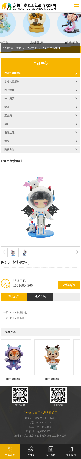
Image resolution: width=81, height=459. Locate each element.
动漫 (6, 107)
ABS (6, 124)
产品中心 (32, 48)
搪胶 (6, 141)
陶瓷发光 (9, 149)
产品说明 (13, 296)
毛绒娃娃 (9, 132)
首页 (19, 48)
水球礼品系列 (11, 81)
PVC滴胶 (9, 98)
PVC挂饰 (9, 90)
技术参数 (40, 296)
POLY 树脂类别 (51, 48)
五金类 (8, 115)
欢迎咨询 (69, 285)
